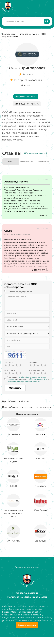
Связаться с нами (27, 593)
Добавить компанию (27, 625)
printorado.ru (27, 85)
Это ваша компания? (26, 103)
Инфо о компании (26, 96)
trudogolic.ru (8, 34)
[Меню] (46, 7)
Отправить (15, 388)
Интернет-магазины (28, 34)
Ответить (43, 215)
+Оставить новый (35, 153)
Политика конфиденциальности (27, 597)
